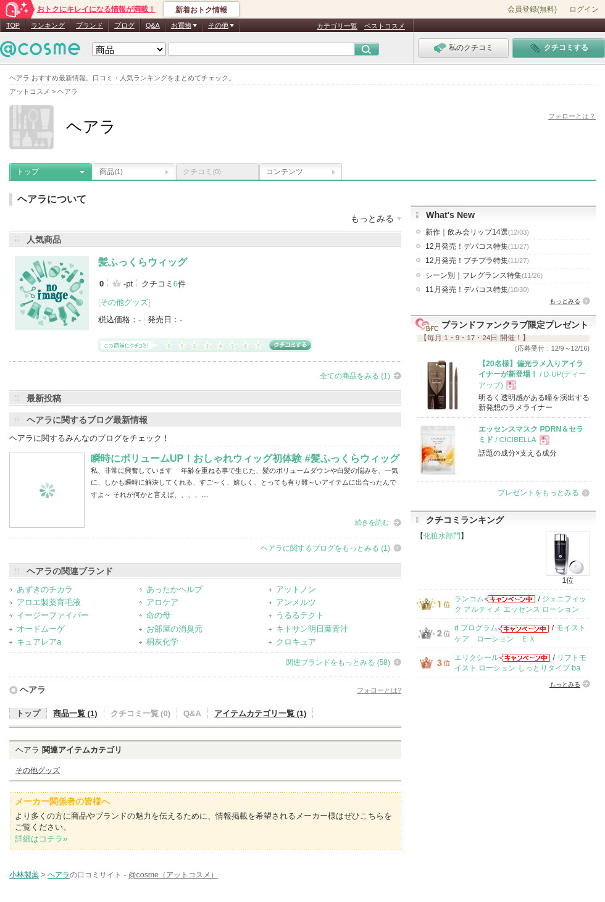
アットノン (296, 589)
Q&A (153, 25)
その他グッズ (124, 302)
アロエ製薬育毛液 (49, 602)
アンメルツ (296, 602)
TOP (13, 25)
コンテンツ (284, 171)
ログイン (584, 9)
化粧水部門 (442, 536)
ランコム (469, 599)
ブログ (124, 25)
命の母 (158, 615)
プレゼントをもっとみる (538, 492)
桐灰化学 (162, 641)
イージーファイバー (53, 615)
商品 (111, 171)
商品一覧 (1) (75, 713)
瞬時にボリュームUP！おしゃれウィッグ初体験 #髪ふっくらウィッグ (245, 458)
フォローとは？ (572, 116)
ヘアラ (33, 690)
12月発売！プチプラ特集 (477, 260)
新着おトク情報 (201, 10)
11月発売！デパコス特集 (477, 289)
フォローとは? (379, 690)
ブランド (89, 25)
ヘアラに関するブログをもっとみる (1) (325, 548)
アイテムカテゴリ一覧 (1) (260, 713)
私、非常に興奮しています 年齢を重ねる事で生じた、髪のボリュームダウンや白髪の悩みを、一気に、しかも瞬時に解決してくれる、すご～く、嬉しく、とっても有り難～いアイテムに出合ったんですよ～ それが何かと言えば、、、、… (244, 482)
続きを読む (372, 522)
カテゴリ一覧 (337, 26)
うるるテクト (300, 615)
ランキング (48, 25)
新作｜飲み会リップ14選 (477, 232)
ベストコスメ (384, 26)
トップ (28, 171)
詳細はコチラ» (41, 838)
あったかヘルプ (174, 589)
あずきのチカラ (45, 589)
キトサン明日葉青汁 (312, 628)
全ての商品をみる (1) (355, 376)
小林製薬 (24, 875)
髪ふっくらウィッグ (142, 262)
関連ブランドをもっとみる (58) (338, 662)
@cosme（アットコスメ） (173, 875)
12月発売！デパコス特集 (477, 246)
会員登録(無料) (532, 9)
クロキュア (296, 641)
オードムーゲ (41, 628)
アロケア (162, 602)
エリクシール (476, 657)
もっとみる (564, 301)
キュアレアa (39, 641)
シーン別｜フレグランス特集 (484, 275)
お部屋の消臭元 (174, 628)
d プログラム (476, 628)
